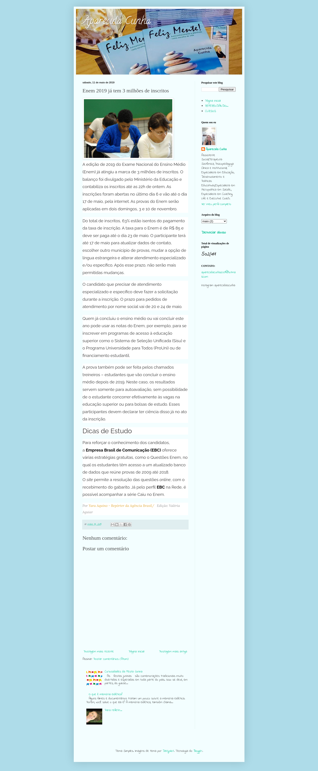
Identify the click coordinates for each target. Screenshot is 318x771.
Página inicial (136, 651)
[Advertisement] (218, 376)
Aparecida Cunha (117, 22)
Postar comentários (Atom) (111, 659)
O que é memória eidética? (105, 694)
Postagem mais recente (99, 651)
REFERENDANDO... (216, 106)
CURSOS (210, 111)
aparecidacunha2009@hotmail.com (218, 274)
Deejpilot (168, 751)
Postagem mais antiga (173, 651)
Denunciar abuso (213, 232)
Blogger (197, 751)
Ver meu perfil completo (216, 204)
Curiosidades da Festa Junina (123, 671)
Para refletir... (113, 710)
